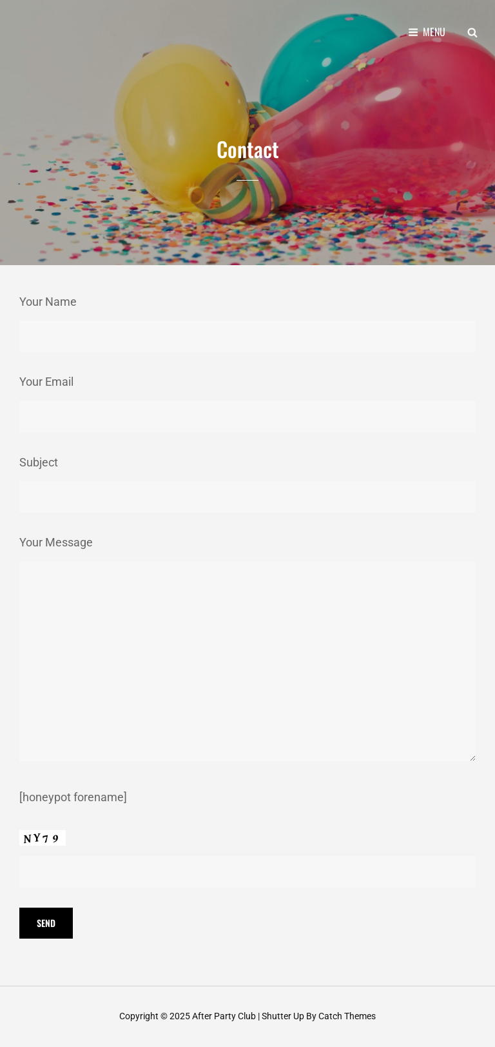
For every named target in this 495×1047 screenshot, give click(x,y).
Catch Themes (347, 1016)
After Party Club (224, 1016)
